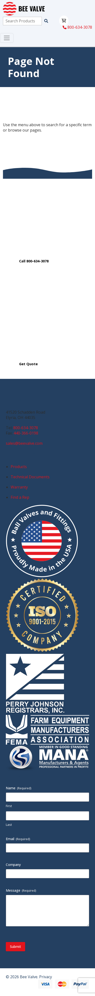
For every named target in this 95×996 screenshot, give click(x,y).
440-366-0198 (26, 433)
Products (19, 466)
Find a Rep (20, 497)
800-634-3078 (77, 27)
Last (9, 824)
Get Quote (28, 364)
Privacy (45, 976)
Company (13, 864)
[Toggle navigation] (7, 38)
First (9, 806)
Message (21, 890)
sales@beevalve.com (24, 443)
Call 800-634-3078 (34, 261)
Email (18, 838)
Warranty (19, 487)
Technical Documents (30, 477)
